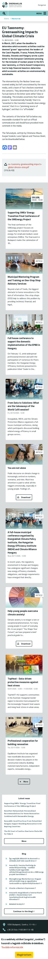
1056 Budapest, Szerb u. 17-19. (22, 924)
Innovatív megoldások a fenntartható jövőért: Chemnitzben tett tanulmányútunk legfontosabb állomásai (25, 895)
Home (6, 18)
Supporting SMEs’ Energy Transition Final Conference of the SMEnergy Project (22, 804)
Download (25, 497)
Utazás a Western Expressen (22, 888)
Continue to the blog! (24, 911)
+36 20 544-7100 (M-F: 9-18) (20, 929)
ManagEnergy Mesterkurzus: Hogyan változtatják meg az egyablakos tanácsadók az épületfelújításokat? (25, 881)
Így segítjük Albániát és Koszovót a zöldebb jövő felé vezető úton (24, 859)
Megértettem (24, 955)
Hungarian (42, 5)
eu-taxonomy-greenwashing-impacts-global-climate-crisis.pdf (25, 165)
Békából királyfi (17, 904)
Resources (16, 18)
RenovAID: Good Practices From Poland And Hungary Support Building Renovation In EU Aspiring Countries (23, 824)
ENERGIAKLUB (12, 5)
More (25, 781)
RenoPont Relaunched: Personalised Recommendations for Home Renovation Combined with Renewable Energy (21, 813)
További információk (12, 947)
